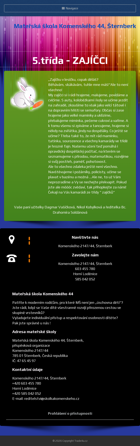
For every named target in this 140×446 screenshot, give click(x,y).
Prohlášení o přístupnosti (70, 413)
